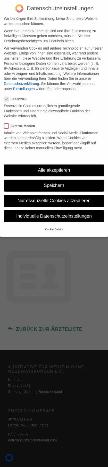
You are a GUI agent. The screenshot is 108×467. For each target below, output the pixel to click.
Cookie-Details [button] (54, 222)
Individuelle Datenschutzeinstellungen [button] (54, 209)
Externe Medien (21, 119)
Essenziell (17, 92)
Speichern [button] (54, 179)
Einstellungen (24, 82)
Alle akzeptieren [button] (54, 164)
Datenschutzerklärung (21, 77)
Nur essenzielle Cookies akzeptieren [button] (54, 194)
